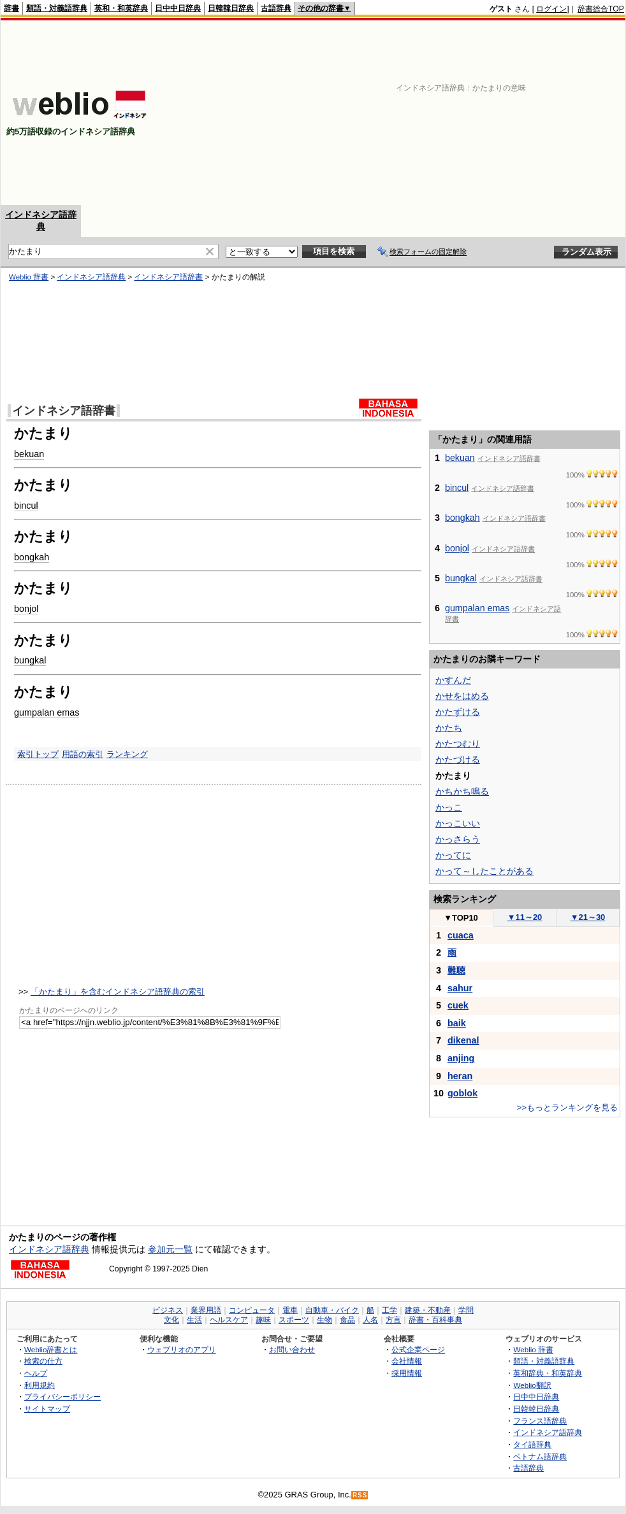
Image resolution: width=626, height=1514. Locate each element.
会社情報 (406, 1361)
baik (457, 1023)
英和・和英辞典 (121, 8)
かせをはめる (462, 696)
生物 (324, 1320)
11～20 (524, 917)
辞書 (11, 8)
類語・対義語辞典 (56, 8)
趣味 (263, 1320)
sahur (460, 988)
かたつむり (457, 744)
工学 (389, 1310)
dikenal (463, 1040)
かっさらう (457, 839)
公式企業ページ (418, 1349)
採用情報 (406, 1373)
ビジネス (167, 1310)
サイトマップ (47, 1408)
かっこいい (457, 823)
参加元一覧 (170, 1249)
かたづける (457, 759)
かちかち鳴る (462, 791)
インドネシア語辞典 (91, 277)
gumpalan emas (46, 712)
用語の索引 (82, 754)
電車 (290, 1310)
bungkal (30, 660)
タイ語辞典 (532, 1444)
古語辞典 (276, 8)
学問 (466, 1310)
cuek (458, 1005)
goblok (462, 1093)
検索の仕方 (43, 1361)
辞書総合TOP (601, 8)
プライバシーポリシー (62, 1396)
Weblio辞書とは (50, 1349)
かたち (448, 728)
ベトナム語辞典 (540, 1456)
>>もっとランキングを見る (567, 1107)
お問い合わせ (292, 1349)
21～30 (588, 917)
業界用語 (206, 1310)
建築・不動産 (428, 1310)
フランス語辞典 (540, 1421)
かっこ (448, 807)
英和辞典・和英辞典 (547, 1373)
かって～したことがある (484, 871)
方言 (393, 1320)
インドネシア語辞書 (168, 277)
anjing (461, 1058)
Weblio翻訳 (532, 1385)
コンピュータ (252, 1310)
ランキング (127, 754)
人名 (370, 1320)
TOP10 (461, 918)
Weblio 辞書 (28, 277)
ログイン (551, 8)
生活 (194, 1320)
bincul (26, 505)
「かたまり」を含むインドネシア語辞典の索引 (118, 991)
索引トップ (38, 754)
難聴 (456, 970)
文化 (171, 1320)
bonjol (26, 609)
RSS (360, 1495)
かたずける (457, 712)
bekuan (29, 454)
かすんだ (453, 680)
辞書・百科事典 (435, 1320)
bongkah (31, 557)
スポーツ (294, 1320)
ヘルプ (35, 1373)
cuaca (461, 935)
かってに (453, 855)
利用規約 (39, 1385)
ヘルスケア (229, 1320)
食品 (347, 1320)
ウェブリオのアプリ (181, 1349)
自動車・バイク (332, 1310)
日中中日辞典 (178, 8)
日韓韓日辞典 (231, 8)
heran (460, 1076)
